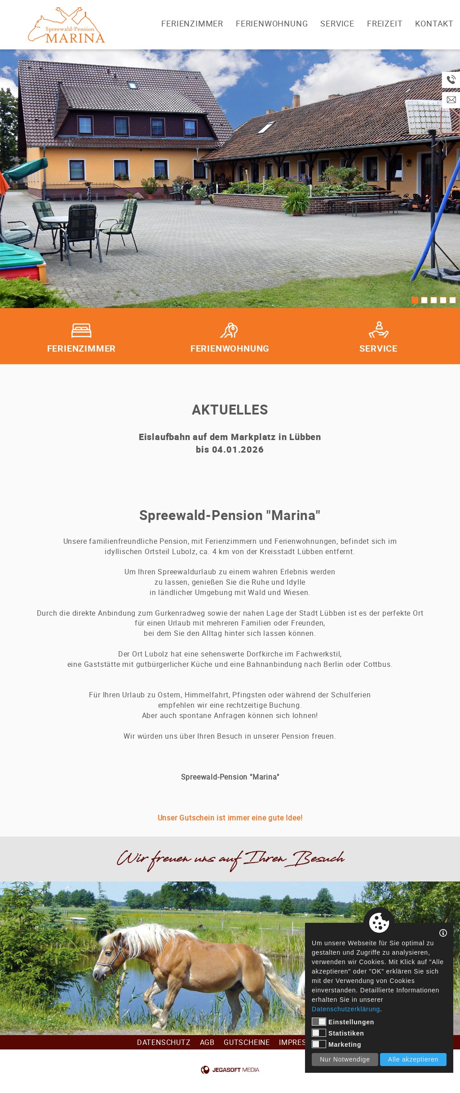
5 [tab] (452, 300)
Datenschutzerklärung (346, 1009)
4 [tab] (443, 300)
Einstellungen (343, 1022)
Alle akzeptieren (413, 1059)
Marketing (336, 1044)
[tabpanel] (230, 178)
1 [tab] (414, 300)
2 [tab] (424, 300)
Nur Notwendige (345, 1059)
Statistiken (338, 1033)
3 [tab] (433, 300)
